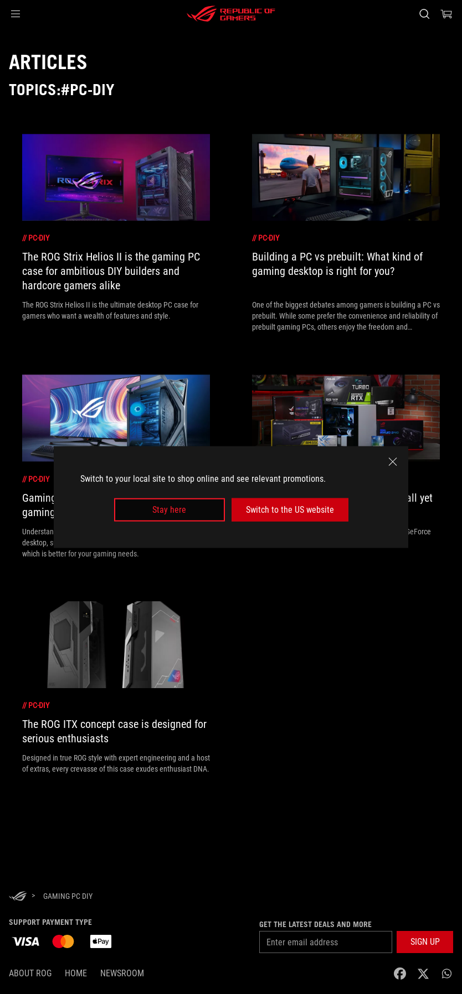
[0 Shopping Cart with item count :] (446, 14)
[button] (15, 13)
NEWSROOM (122, 973)
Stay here (169, 509)
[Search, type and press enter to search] (424, 14)
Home (76, 973)
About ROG (30, 973)
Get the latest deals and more (315, 924)
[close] (392, 461)
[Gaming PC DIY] (68, 896)
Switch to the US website (290, 509)
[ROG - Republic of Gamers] (231, 14)
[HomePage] (18, 897)
